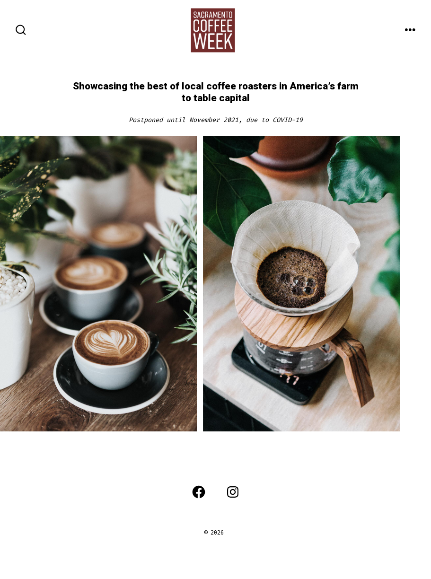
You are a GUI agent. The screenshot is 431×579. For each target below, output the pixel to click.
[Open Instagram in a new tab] (233, 492)
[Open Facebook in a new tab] (199, 492)
